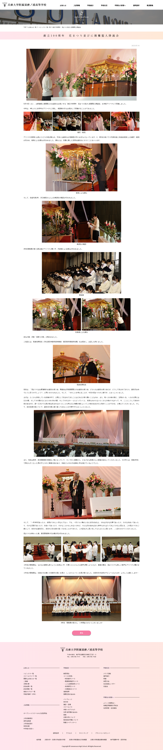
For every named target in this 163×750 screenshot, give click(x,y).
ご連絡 (26, 681)
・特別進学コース (69, 679)
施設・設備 (67, 704)
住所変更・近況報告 (110, 708)
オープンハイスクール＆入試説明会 (35, 713)
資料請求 (136, 5)
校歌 (65, 715)
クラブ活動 (107, 673)
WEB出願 (27, 726)
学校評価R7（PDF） (30, 694)
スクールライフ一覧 (30, 676)
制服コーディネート (70, 722)
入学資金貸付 (28, 724)
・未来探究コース (69, 686)
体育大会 (106, 681)
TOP (25, 27)
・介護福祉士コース (70, 689)
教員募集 (150, 5)
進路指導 (66, 691)
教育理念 (66, 673)
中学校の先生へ (29, 729)
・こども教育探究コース (72, 684)
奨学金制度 (27, 721)
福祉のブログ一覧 (29, 691)
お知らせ (63, 5)
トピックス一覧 (29, 673)
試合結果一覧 (28, 686)
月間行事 (26, 684)
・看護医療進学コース (71, 681)
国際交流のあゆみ (69, 694)
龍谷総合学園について (71, 720)
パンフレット (68, 699)
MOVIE (66, 702)
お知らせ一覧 (32, 27)
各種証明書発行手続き (110, 705)
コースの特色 (68, 676)
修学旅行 (106, 676)
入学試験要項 (28, 718)
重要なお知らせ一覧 (30, 679)
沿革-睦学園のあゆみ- (71, 712)
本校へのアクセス (69, 709)
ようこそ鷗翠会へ (109, 703)
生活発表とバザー (109, 684)
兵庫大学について (69, 717)
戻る (81, 633)
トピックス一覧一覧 (44, 27)
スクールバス (68, 707)
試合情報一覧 (28, 689)
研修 (104, 679)
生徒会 (105, 686)
